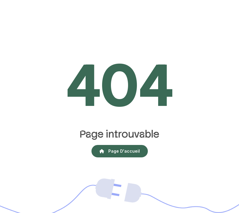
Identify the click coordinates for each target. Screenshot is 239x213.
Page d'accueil (119, 151)
